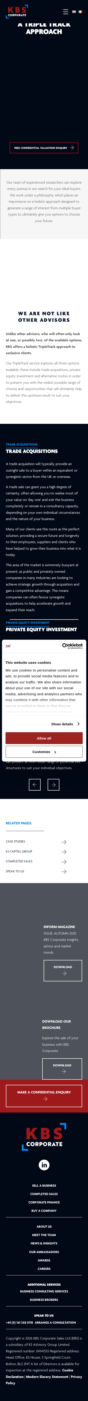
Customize (44, 752)
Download (63, 970)
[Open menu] (63, 12)
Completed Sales (19, 861)
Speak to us (15, 871)
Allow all (44, 738)
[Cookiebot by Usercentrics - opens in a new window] (63, 646)
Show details (62, 724)
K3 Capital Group (19, 851)
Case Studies (15, 841)
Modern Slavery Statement (47, 1377)
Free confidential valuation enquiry (44, 147)
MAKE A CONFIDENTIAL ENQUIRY (44, 1096)
